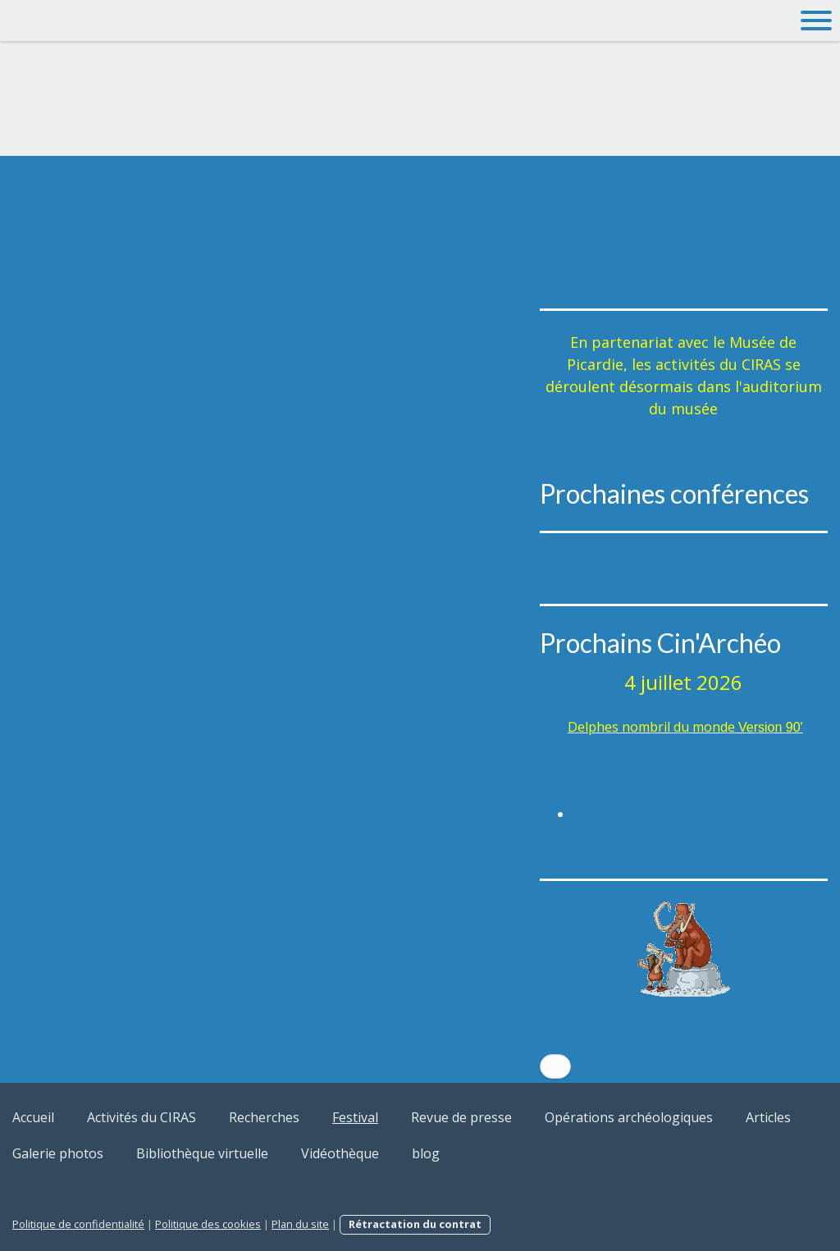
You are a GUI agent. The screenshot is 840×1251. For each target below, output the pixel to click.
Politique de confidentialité (78, 1224)
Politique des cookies (208, 1224)
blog (426, 1153)
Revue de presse (461, 1117)
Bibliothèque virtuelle (202, 1153)
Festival (355, 1117)
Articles (768, 1117)
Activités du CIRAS (141, 1117)
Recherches (264, 1117)
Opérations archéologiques (629, 1117)
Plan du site (300, 1224)
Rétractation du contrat (415, 1224)
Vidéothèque (340, 1153)
